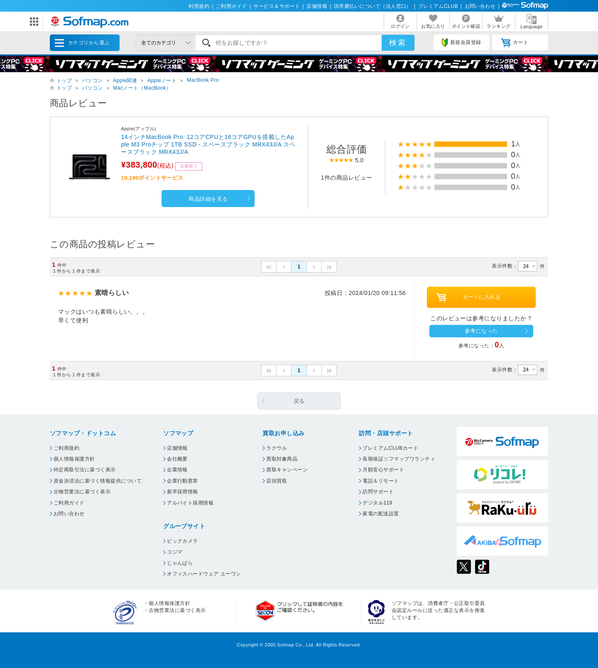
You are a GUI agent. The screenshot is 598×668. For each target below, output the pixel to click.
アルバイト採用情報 (190, 503)
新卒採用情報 (182, 492)
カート (514, 42)
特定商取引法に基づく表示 (85, 470)
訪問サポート (378, 492)
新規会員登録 (461, 43)
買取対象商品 (281, 459)
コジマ (174, 552)
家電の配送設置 (381, 514)
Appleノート (162, 80)
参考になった (481, 331)
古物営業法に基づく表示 (82, 492)
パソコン (92, 80)
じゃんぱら (180, 563)
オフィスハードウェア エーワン (204, 574)
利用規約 (199, 6)
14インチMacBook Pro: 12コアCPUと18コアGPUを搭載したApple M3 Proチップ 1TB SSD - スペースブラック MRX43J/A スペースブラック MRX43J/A (208, 144)
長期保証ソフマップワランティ (399, 459)
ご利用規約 (66, 448)
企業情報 (177, 470)
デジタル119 (377, 503)
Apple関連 (125, 80)
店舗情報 (316, 6)
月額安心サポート (383, 470)
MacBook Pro (203, 80)
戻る (299, 401)
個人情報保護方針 (74, 459)
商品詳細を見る (208, 199)
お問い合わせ (480, 6)
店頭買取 (276, 481)
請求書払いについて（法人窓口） (373, 6)
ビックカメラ (182, 541)
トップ (64, 80)
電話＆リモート (381, 481)
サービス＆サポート (276, 6)
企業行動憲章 (182, 481)
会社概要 (177, 459)
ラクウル (276, 448)
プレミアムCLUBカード (390, 448)
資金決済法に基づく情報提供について (98, 481)
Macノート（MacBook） (142, 88)
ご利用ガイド (231, 6)
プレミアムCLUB (438, 6)
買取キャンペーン (287, 470)
